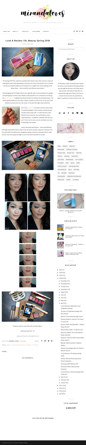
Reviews (28, 345)
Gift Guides (79, 159)
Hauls (72, 163)
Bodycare (61, 149)
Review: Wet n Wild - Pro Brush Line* (72, 329)
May (62, 300)
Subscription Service (74, 176)
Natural (76, 169)
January (63, 382)
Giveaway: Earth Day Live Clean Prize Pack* (74, 236)
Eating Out (70, 153)
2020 (60, 272)
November (64, 284)
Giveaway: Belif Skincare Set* (70, 364)
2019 (60, 275)
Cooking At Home (71, 149)
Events (60, 156)
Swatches (61, 179)
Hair (67, 163)
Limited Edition (17, 345)
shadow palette (9, 98)
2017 (60, 385)
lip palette (30, 108)
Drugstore (61, 153)
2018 (60, 278)
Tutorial (35, 345)
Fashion (66, 156)
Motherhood (62, 169)
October (63, 286)
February (63, 380)
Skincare (71, 173)
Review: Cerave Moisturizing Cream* (72, 316)
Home (78, 163)
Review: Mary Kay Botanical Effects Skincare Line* (73, 253)
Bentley (72, 146)
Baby (59, 146)
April (62, 303)
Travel (68, 179)
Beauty (9, 345)
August (63, 292)
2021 (60, 270)
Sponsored (61, 176)
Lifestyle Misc (62, 166)
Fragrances (69, 159)
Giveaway (61, 163)
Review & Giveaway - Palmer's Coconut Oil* (74, 245)
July (62, 295)
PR (24, 345)
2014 (60, 394)
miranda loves (10, 442)
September (64, 289)
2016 (60, 388)
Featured (61, 159)
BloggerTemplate (24, 442)
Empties (78, 153)
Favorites (74, 156)
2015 (60, 391)
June (62, 297)
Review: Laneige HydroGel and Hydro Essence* (70, 211)
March (63, 377)
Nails (70, 169)
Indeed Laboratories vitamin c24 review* (73, 227)
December (64, 281)
